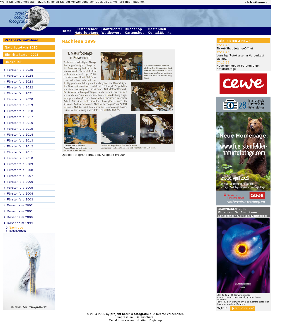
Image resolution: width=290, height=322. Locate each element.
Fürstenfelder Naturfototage (87, 30)
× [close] (245, 2)
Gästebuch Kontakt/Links (160, 30)
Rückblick (13, 62)
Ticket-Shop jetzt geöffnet (235, 48)
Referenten (17, 231)
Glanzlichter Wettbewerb (112, 30)
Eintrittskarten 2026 (22, 54)
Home (67, 31)
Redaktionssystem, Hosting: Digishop (135, 320)
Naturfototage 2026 (21, 47)
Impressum (125, 317)
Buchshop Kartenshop (135, 30)
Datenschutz (144, 317)
